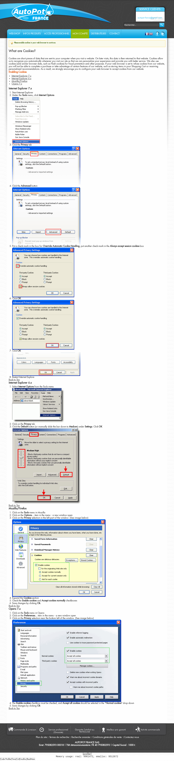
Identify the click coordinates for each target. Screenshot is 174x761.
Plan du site (41, 737)
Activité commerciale (150, 729)
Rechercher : (122, 24)
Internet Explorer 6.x (21, 78)
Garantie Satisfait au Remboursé (84, 730)
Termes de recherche (59, 737)
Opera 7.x (17, 84)
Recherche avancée (80, 737)
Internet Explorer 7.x (21, 76)
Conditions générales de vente (107, 737)
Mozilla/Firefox (19, 81)
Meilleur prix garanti (116, 729)
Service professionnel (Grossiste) (58, 731)
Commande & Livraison (24, 729)
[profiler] (87, 754)
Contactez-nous (131, 737)
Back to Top (14, 380)
